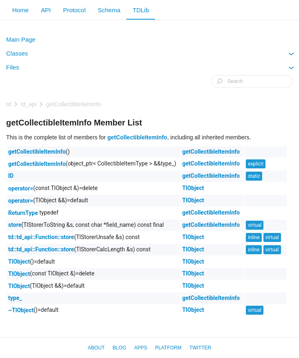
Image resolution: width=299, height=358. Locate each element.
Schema (109, 10)
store (14, 225)
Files (150, 69)
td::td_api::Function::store (41, 237)
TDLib (141, 10)
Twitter (200, 348)
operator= (20, 188)
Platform (168, 348)
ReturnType (23, 213)
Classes (150, 55)
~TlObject (21, 310)
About (96, 348)
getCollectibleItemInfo (73, 104)
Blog (119, 348)
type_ (15, 298)
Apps (140, 348)
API (46, 10)
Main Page (21, 39)
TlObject (193, 188)
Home (20, 10)
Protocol (74, 10)
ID (10, 175)
